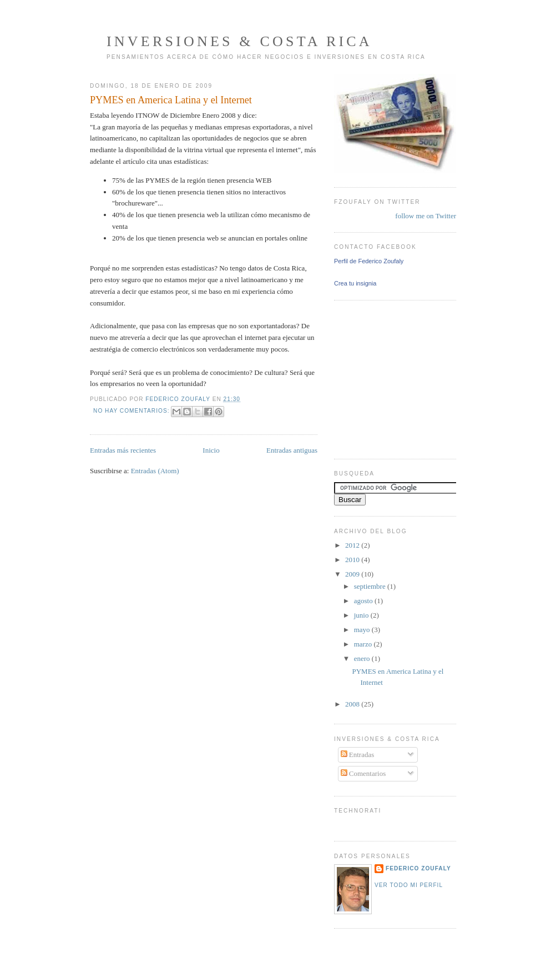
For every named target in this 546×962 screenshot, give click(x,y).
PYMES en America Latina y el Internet (171, 100)
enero (363, 658)
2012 (353, 545)
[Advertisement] (367, 378)
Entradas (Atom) (155, 471)
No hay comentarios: (132, 411)
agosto (364, 601)
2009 (353, 574)
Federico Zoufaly (418, 868)
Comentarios (363, 773)
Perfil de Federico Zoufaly (368, 261)
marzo (364, 644)
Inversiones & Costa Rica (239, 41)
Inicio (211, 450)
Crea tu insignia (355, 283)
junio (362, 615)
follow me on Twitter (425, 216)
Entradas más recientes (123, 450)
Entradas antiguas (291, 450)
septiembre (370, 586)
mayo (363, 629)
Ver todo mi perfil (409, 885)
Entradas (358, 754)
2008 (353, 704)
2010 (353, 559)
